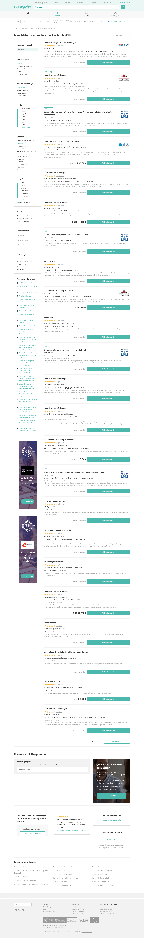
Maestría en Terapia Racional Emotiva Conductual (66, 652)
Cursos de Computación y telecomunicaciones (31, 884)
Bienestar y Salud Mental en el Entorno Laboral (65, 350)
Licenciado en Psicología (54, 173)
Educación (20, 146)
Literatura (20, 162)
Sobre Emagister (48, 907)
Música (19, 149)
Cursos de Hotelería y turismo (64, 874)
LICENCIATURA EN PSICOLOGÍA (57, 530)
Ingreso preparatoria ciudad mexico (28, 288)
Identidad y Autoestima (54, 501)
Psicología (20, 143)
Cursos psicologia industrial (27, 311)
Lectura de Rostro (52, 681)
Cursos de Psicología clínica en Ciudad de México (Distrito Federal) (27, 347)
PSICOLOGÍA (49, 261)
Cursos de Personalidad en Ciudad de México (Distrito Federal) (27, 339)
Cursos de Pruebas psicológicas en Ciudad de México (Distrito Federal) (27, 386)
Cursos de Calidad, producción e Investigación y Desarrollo (31, 871)
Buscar (123, 7)
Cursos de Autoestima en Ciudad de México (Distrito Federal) (27, 423)
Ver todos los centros (107, 913)
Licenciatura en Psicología (55, 75)
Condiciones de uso (78, 909)
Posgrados (67, 3)
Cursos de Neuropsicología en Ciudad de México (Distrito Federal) (27, 409)
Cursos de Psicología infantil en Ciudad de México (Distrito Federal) (28, 402)
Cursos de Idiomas (60, 882)
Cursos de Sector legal (100, 874)
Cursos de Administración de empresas (28, 867)
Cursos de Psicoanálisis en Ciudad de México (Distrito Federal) (27, 355)
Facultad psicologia (25, 296)
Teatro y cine (21, 164)
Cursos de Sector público (101, 878)
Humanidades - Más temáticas (26, 151)
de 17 (92, 741)
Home (16, 28)
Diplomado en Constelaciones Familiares (62, 141)
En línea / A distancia (23, 261)
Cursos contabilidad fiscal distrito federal (27, 301)
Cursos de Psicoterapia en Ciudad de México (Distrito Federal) (27, 332)
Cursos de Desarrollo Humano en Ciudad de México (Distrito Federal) (26, 371)
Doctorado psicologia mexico (28, 292)
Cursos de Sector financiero (102, 870)
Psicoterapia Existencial (54, 562)
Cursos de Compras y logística (25, 880)
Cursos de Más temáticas (62, 885)
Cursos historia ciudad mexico (26, 321)
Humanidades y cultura (24, 141)
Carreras (55, 3)
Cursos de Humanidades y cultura (65, 878)
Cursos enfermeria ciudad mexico (27, 316)
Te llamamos (111, 796)
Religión (19, 159)
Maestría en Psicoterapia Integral (59, 439)
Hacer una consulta (111, 820)
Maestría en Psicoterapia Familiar (59, 291)
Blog (44, 909)
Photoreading (50, 623)
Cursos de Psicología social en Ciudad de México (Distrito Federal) (27, 363)
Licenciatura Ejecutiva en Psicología (60, 42)
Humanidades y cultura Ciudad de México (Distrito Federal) (39, 28)
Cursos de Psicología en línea (28, 326)
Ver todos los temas (49, 911)
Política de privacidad (78, 911)
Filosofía (19, 167)
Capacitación (107, 3)
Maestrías (80, 3)
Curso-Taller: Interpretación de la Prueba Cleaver (66, 235)
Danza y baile (21, 156)
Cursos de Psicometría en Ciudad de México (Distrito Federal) (27, 394)
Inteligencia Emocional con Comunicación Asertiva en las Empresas (74, 472)
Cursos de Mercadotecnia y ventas (104, 867)
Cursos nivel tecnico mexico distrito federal (27, 306)
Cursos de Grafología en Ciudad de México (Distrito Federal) (27, 431)
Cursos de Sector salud (100, 882)
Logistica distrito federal (26, 283)
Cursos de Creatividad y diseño (64, 867)
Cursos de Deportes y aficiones (64, 870)
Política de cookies (77, 913)
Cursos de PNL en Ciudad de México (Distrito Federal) (28, 416)
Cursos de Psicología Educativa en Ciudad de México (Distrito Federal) (26, 378)
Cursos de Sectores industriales (103, 885)
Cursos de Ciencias (21, 877)
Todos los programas (40, 3)
